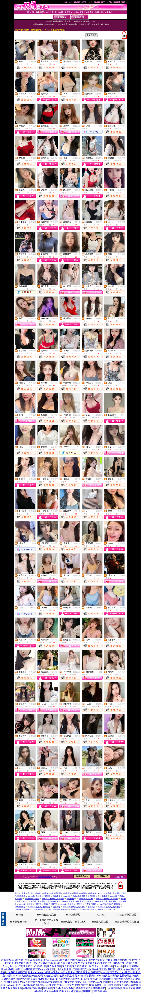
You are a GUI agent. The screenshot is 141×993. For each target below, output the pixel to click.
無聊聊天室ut (28, 978)
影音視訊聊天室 (56, 963)
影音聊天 (33, 982)
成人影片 (76, 966)
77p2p (32, 960)
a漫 (44, 966)
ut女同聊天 (115, 978)
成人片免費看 (54, 966)
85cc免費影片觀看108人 (73, 921)
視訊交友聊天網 (19, 963)
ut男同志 (18, 969)
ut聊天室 (110, 969)
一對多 (100, 126)
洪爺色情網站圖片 (80, 893)
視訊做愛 (90, 960)
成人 (25, 982)
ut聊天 (119, 969)
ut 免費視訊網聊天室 (16, 972)
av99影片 (130, 963)
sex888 (19, 966)
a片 (99, 966)
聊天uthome (34, 972)
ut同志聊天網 (102, 978)
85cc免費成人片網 (46, 914)
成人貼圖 (70, 960)
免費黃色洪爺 (90, 904)
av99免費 (37, 966)
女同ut (38, 978)
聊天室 (127, 966)
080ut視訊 (45, 972)
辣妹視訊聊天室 (113, 960)
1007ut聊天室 (103, 975)
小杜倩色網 (69, 982)
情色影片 (28, 966)
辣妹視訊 (127, 960)
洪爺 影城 (68, 893)
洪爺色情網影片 (56, 893)
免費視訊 (32, 62)
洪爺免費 (70, 899)
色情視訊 (80, 960)
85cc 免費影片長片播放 (127, 921)
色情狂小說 (107, 966)
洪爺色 (17, 893)
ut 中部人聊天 (65, 972)
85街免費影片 (102, 963)
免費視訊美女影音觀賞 (50, 982)
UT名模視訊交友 (80, 969)
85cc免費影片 (73, 914)
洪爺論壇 (103, 896)
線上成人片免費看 (38, 963)
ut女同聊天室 (65, 975)
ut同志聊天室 (73, 978)
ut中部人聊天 (59, 978)
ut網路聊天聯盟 (12, 978)
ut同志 (54, 972)
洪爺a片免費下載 (50, 904)
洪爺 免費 (91, 907)
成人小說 (118, 966)
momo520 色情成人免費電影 (109, 893)
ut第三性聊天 (50, 975)
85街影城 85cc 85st (19, 921)
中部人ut (46, 978)
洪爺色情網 (38, 909)
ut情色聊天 (37, 975)
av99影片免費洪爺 (86, 899)
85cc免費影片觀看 (126, 914)
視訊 (26, 960)
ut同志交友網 (128, 978)
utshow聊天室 (47, 969)
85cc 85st (100, 914)
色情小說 (87, 966)
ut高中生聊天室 (98, 969)
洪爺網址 (56, 907)
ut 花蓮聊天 (94, 972)
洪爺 (3, 960)
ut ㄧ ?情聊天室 (109, 972)
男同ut (92, 975)
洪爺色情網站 (36, 893)
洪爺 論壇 (25, 893)
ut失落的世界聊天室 (120, 975)
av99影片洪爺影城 (22, 909)
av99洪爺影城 (20, 907)
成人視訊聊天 (57, 960)
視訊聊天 (100, 960)
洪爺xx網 (111, 909)
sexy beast (10, 966)
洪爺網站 (92, 893)
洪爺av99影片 (53, 901)
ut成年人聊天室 (63, 969)
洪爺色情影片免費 (45, 877)
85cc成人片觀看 (100, 921)
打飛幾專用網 (117, 963)
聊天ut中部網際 (80, 975)
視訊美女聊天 (87, 963)
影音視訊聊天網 (14, 960)
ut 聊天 (134, 972)
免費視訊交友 (42, 960)
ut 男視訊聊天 (80, 972)
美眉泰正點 (16, 982)
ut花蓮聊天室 (87, 978)
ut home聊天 (123, 972)
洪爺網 (45, 893)
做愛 (94, 966)
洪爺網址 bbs (75, 909)
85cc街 (19, 914)
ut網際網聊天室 (31, 969)
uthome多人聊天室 (21, 975)
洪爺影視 (56, 896)
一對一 (33, 286)
